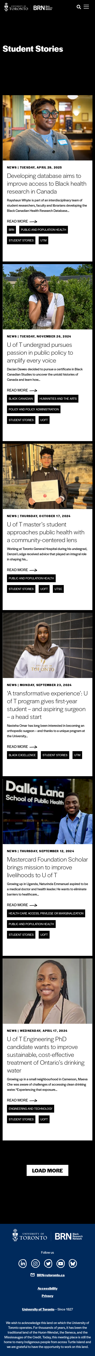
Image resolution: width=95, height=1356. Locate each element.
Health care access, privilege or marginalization (46, 913)
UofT (44, 420)
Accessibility (47, 1288)
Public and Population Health (43, 230)
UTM (43, 240)
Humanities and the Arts (58, 398)
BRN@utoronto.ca (51, 1275)
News (12, 167)
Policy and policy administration (34, 409)
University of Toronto (38, 1309)
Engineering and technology (30, 1108)
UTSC (58, 589)
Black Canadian (21, 398)
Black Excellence (22, 755)
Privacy (47, 1295)
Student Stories (21, 240)
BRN (11, 230)
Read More (22, 221)
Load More (47, 1170)
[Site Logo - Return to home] (28, 7)
